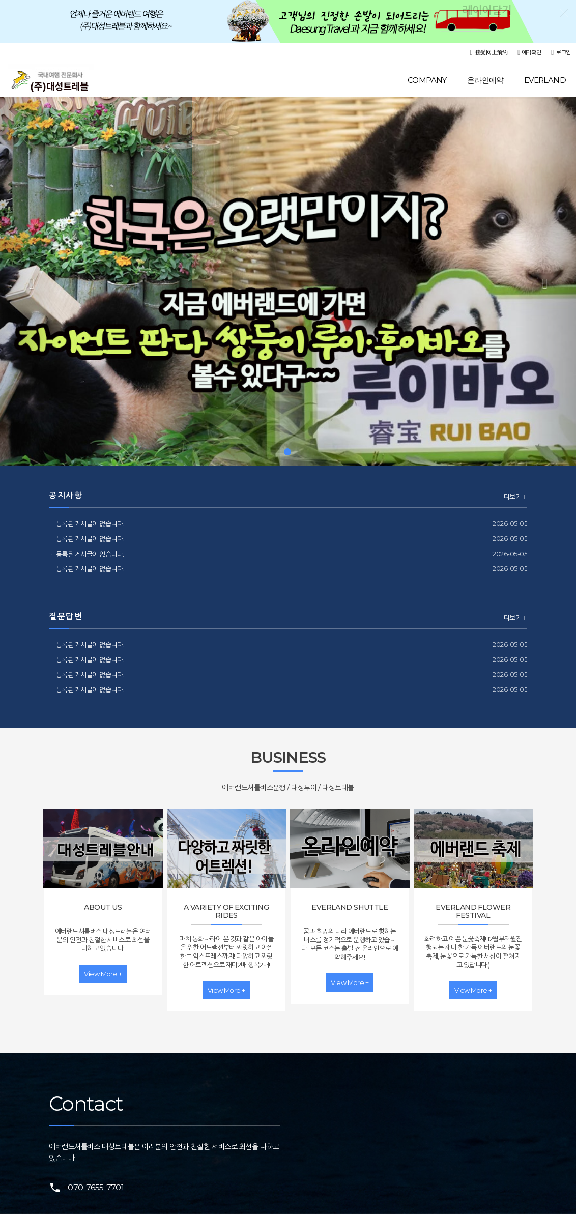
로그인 (561, 52)
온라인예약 (485, 80)
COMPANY (427, 80)
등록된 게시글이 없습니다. (90, 523)
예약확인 (529, 52)
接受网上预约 (489, 52)
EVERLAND (545, 80)
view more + (103, 974)
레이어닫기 (563, 12)
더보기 (514, 497)
